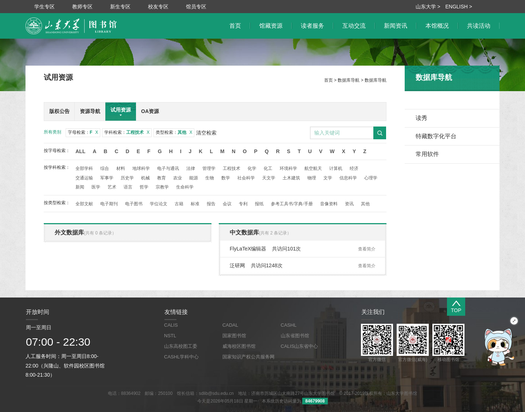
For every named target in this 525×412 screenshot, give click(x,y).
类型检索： (174, 132)
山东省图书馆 (295, 335)
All (80, 151)
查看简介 (367, 249)
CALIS (171, 325)
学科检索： (126, 132)
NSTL (170, 335)
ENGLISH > (458, 6)
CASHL (288, 325)
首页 (328, 80)
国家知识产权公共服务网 (248, 356)
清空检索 (206, 133)
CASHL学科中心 (181, 356)
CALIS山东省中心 (299, 346)
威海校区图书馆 (239, 346)
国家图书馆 (234, 335)
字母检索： (83, 132)
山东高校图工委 (180, 346)
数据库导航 (348, 80)
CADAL (230, 325)
